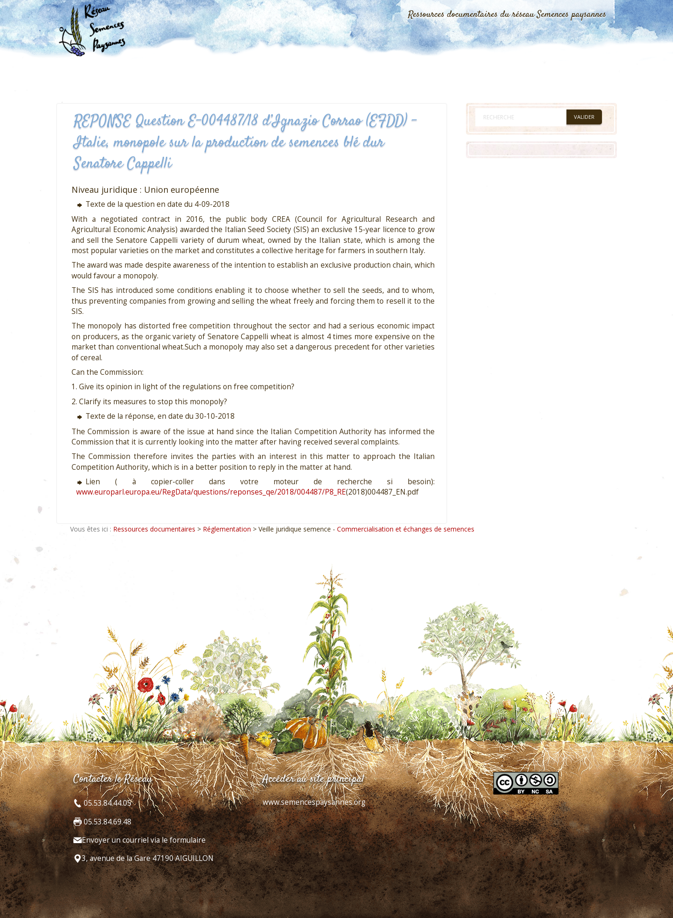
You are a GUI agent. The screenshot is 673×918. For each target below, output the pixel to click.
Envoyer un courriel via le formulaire (144, 840)
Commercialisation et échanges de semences (405, 529)
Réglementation (227, 529)
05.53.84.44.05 (106, 803)
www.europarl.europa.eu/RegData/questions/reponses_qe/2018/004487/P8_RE (211, 492)
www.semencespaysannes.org (314, 802)
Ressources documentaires (154, 529)
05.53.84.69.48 (106, 822)
